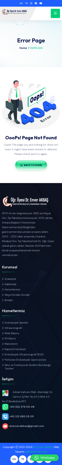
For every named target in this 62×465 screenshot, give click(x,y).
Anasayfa (10, 279)
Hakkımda (10, 284)
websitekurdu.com (36, 451)
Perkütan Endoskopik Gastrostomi (25, 359)
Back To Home (31, 165)
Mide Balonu (12, 333)
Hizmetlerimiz (12, 289)
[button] (45, 457)
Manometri (11, 344)
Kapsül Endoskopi (15, 349)
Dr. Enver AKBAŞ (43, 447)
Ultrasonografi (13, 328)
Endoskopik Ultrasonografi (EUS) (24, 354)
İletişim (9, 300)
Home (23, 48)
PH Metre (10, 338)
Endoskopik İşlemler (16, 322)
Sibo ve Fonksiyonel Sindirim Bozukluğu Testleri (28, 366)
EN (21, 3)
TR (26, 3)
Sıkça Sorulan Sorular (17, 295)
